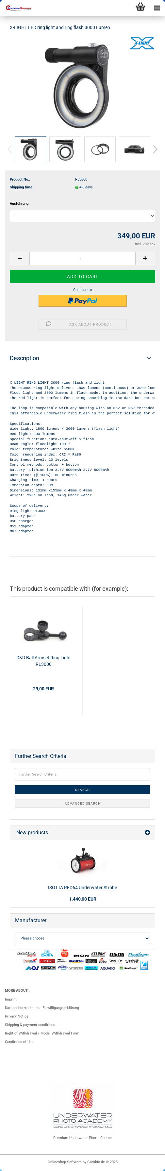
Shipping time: (21, 187)
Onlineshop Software (65, 1162)
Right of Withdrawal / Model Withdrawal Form (42, 1033)
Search (82, 790)
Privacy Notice (16, 1016)
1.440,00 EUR (82, 899)
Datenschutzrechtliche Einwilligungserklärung (42, 1008)
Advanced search (83, 803)
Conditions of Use (19, 1042)
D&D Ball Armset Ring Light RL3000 (43, 661)
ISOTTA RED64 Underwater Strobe (82, 887)
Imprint (11, 999)
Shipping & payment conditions (30, 1025)
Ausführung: (19, 203)
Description (24, 358)
